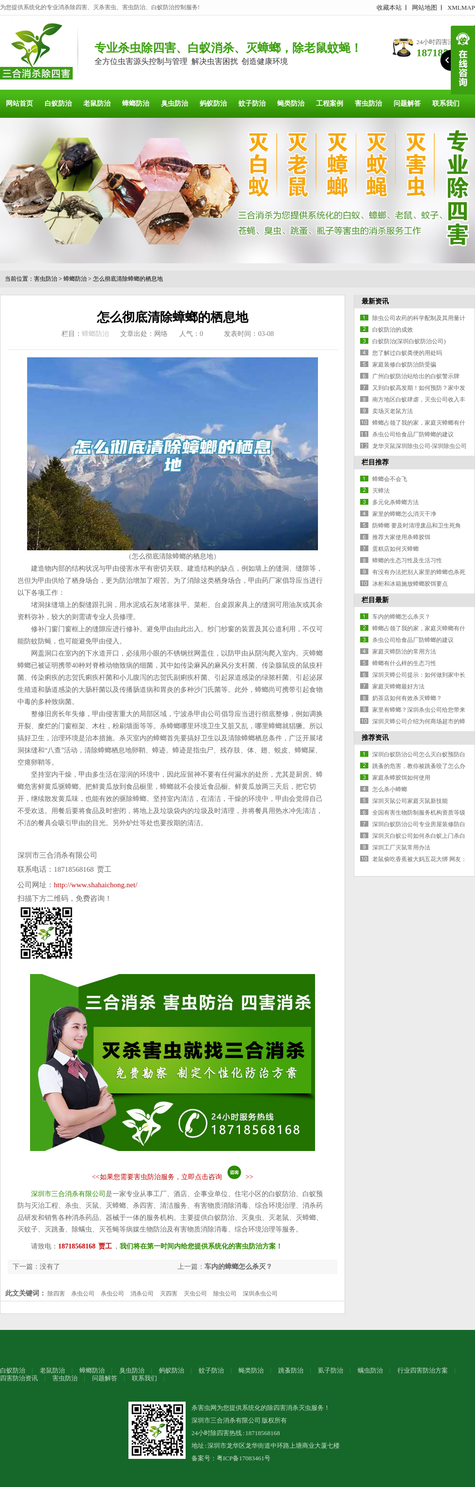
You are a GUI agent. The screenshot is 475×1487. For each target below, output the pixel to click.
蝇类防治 (290, 103)
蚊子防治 (252, 103)
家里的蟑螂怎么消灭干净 (404, 514)
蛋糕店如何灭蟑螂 (395, 548)
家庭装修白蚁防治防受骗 (404, 364)
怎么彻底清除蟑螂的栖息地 (128, 278)
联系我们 (445, 103)
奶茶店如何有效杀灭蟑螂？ (407, 698)
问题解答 (407, 103)
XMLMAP (461, 7)
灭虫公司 (195, 1293)
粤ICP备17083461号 (243, 1458)
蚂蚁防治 (213, 103)
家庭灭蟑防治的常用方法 (404, 651)
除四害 (56, 1293)
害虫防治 (368, 103)
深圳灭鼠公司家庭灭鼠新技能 (410, 801)
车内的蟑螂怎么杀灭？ (238, 1266)
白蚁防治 (58, 103)
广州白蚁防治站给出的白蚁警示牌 (415, 376)
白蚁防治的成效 (392, 329)
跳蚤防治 (290, 1370)
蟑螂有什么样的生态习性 (404, 663)
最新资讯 (375, 301)
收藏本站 (389, 7)
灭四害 (168, 1293)
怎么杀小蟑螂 (389, 789)
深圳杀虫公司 (260, 1293)
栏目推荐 (375, 462)
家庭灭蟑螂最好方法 (398, 686)
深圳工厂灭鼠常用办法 (401, 847)
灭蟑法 (381, 490)
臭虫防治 (174, 103)
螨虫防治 (370, 1370)
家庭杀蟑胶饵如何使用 (401, 777)
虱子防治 (330, 1370)
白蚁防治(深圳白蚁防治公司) (409, 341)
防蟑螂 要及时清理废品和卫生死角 (416, 525)
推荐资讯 (375, 737)
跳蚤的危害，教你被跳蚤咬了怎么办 (418, 766)
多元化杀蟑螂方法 (395, 502)
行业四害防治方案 (422, 1370)
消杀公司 (142, 1293)
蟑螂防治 (135, 103)
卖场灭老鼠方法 (392, 411)
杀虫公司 (83, 1293)
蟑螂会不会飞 (389, 479)
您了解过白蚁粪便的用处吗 (407, 353)
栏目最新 (375, 600)
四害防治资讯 (19, 1378)
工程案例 (329, 103)
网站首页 (19, 103)
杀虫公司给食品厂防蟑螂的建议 (413, 434)
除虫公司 (225, 1293)
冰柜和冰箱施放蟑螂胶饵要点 (410, 583)
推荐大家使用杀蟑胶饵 (401, 537)
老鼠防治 (97, 103)
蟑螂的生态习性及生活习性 (407, 560)
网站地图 (424, 7)
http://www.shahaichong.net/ (95, 885)
